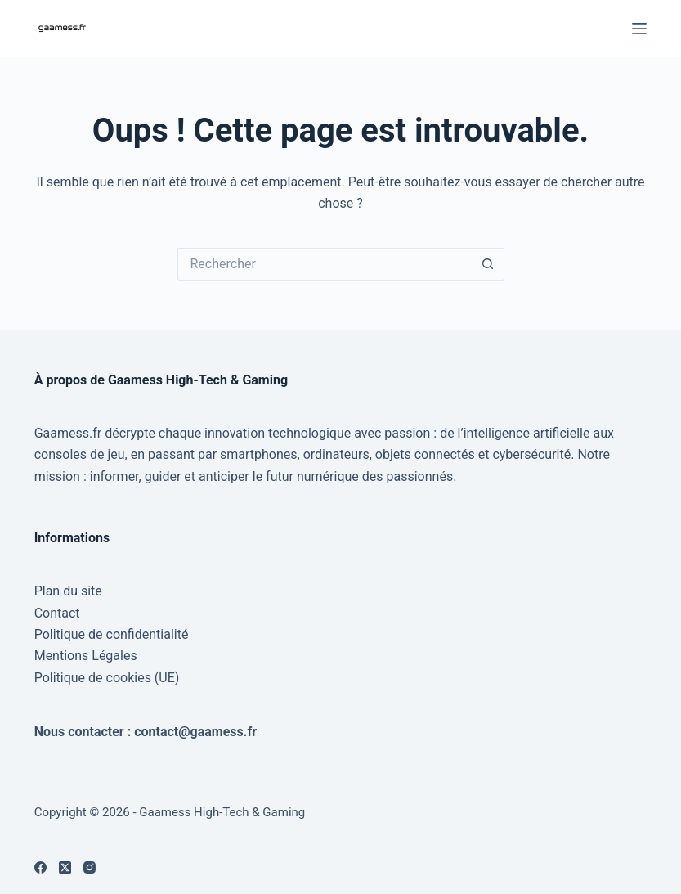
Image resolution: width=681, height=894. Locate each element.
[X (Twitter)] (65, 867)
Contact (57, 613)
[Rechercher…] (324, 264)
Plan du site (68, 591)
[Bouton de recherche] (488, 264)
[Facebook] (40, 867)
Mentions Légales (85, 655)
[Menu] (639, 28)
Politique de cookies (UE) (107, 677)
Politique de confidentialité (111, 634)
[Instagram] (89, 867)
